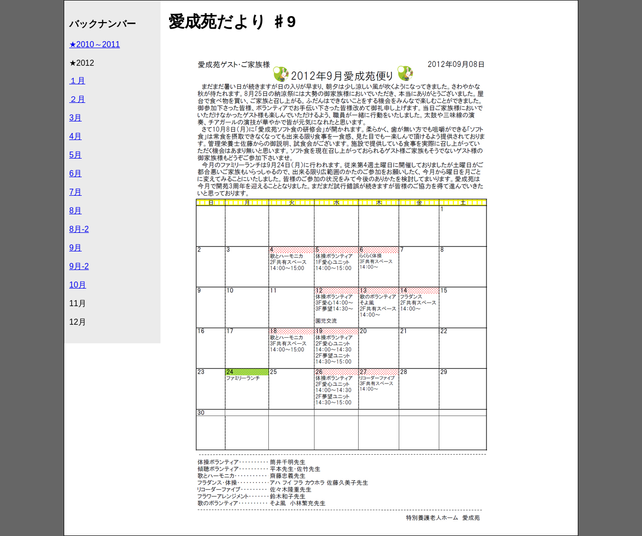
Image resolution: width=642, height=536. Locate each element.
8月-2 (79, 229)
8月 (75, 210)
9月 (75, 247)
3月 (75, 117)
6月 (75, 173)
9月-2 (79, 266)
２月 (77, 99)
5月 (75, 155)
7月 (75, 192)
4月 (75, 136)
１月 (77, 80)
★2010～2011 (94, 44)
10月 (77, 285)
